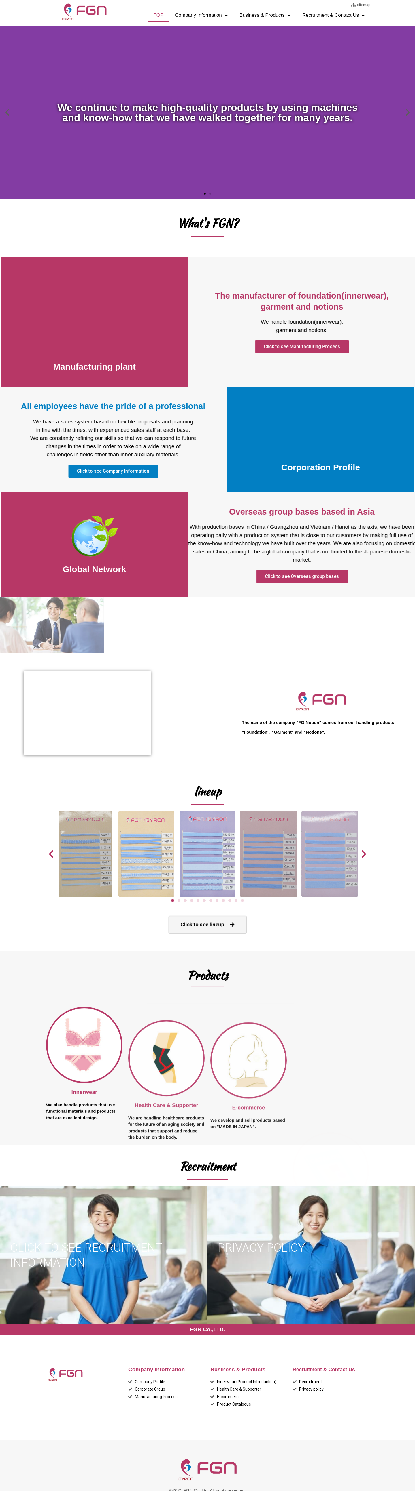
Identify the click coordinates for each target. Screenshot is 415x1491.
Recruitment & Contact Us (333, 15)
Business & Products (265, 15)
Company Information (201, 15)
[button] (205, 193)
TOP (159, 15)
